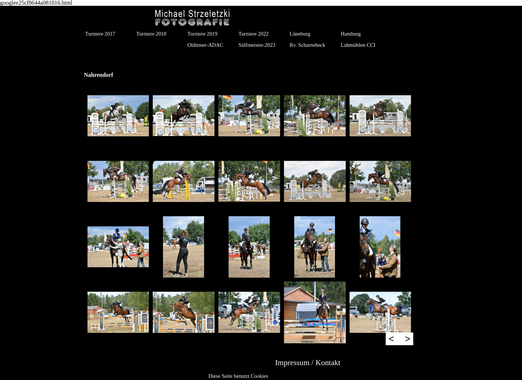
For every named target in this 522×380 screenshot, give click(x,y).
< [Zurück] (391, 339)
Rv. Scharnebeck (307, 45)
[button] (118, 116)
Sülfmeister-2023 (257, 45)
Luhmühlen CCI (358, 45)
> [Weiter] (407, 339)
